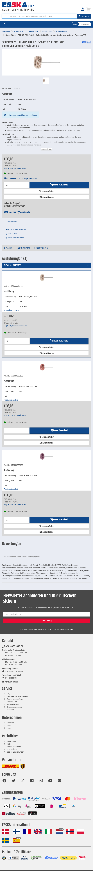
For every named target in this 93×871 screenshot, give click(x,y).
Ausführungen (23, 248)
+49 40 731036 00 (12, 646)
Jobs (9, 728)
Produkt (8, 248)
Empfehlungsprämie (15, 699)
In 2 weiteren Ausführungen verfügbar (20, 115)
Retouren (10, 710)
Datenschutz (12, 749)
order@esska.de (10, 678)
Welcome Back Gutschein (17, 696)
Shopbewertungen (14, 707)
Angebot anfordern (46, 191)
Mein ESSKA (12, 702)
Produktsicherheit (11, 310)
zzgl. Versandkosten (15, 168)
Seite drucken (11, 234)
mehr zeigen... (46, 149)
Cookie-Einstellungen (15, 752)
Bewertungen (41, 248)
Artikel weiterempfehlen (15, 238)
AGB (9, 744)
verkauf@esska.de (17, 212)
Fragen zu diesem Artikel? (16, 230)
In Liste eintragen (46, 197)
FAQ (8, 694)
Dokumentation (11, 222)
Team (9, 725)
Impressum (11, 741)
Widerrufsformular (14, 747)
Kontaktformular (10, 682)
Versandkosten (13, 704)
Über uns (10, 723)
